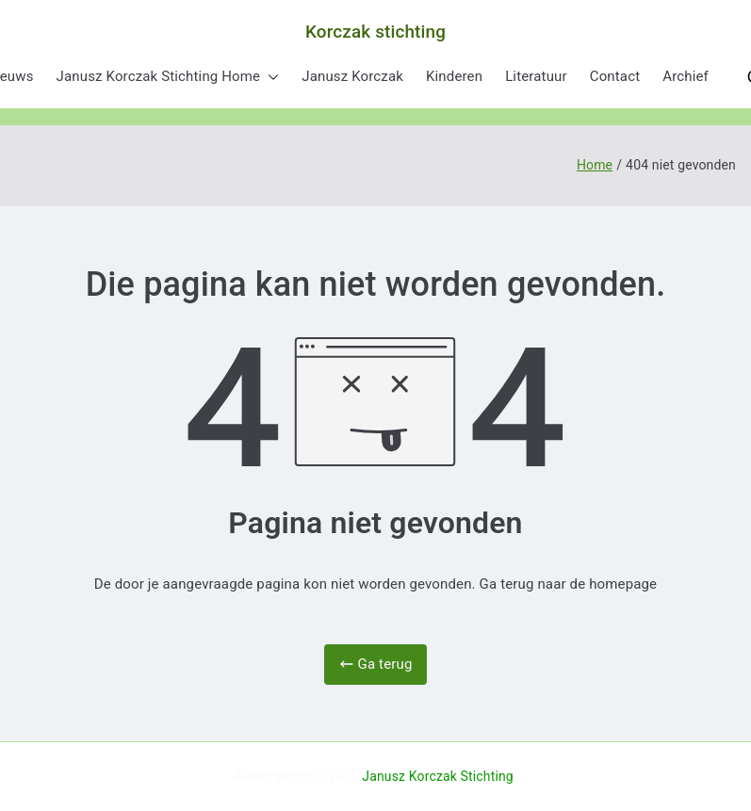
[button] (269, 76)
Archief (685, 76)
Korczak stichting (375, 31)
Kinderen (454, 76)
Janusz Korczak (352, 76)
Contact (615, 76)
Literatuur (536, 76)
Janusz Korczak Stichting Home (168, 76)
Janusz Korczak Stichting (438, 776)
